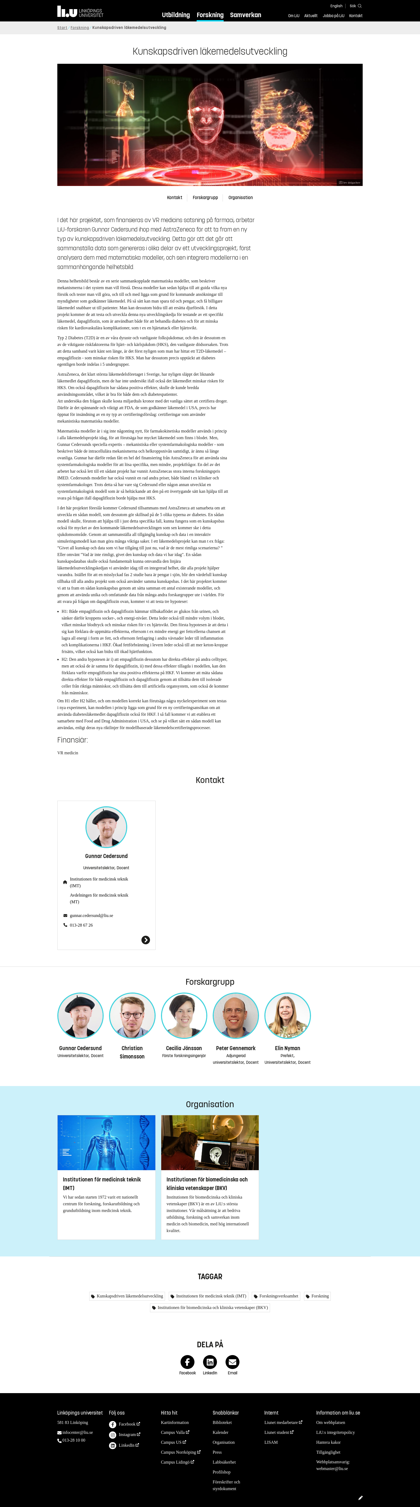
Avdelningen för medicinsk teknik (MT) (99, 898)
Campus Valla (173, 1432)
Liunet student (276, 1432)
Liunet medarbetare (281, 1422)
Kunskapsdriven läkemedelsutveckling (129, 1296)
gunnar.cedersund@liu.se (91, 915)
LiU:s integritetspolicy (335, 1432)
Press (217, 1452)
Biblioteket (222, 1422)
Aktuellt (311, 15)
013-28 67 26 (81, 925)
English (337, 6)
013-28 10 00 (73, 1440)
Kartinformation (175, 1422)
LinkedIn (121, 1445)
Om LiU (293, 15)
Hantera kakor (328, 1442)
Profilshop (222, 1472)
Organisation (240, 197)
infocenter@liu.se (77, 1432)
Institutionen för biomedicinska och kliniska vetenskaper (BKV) (212, 1307)
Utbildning (176, 15)
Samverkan (245, 15)
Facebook (122, 1424)
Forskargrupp (205, 197)
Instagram (122, 1435)
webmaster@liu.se (332, 1468)
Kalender (220, 1432)
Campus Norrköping (178, 1452)
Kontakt (356, 15)
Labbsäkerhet (224, 1462)
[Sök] (355, 6)
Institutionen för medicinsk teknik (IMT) (99, 882)
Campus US (171, 1442)
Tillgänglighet (328, 1452)
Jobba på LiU (333, 15)
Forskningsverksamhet (278, 1296)
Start (62, 27)
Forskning (210, 15)
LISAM (271, 1442)
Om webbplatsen (330, 1422)
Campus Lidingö (175, 1462)
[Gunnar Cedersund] (106, 940)
